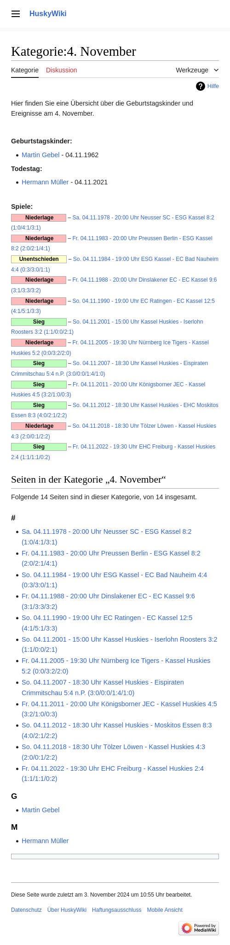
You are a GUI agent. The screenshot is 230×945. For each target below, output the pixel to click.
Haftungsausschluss (116, 910)
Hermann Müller (45, 182)
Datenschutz (26, 910)
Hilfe (213, 86)
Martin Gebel (40, 155)
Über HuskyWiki (66, 910)
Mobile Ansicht (164, 910)
